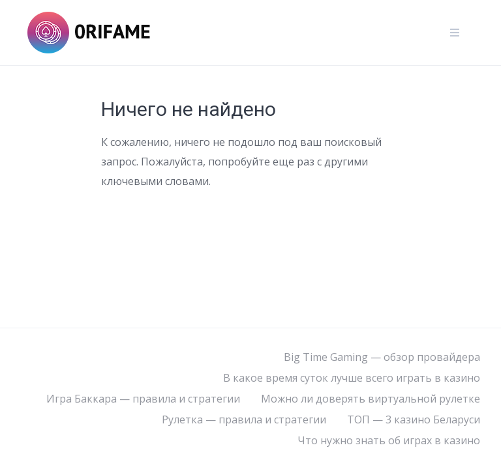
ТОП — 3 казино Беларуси (413, 419)
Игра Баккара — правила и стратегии (143, 398)
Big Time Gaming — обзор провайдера (382, 357)
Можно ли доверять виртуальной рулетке (370, 398)
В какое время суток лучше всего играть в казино (351, 378)
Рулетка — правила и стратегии (244, 419)
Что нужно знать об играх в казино (388, 440)
